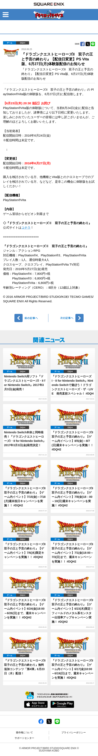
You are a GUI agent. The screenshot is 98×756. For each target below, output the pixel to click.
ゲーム (9, 42)
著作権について (24, 732)
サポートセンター (24, 738)
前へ (31, 318)
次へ (67, 318)
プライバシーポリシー (73, 732)
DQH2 (22, 42)
